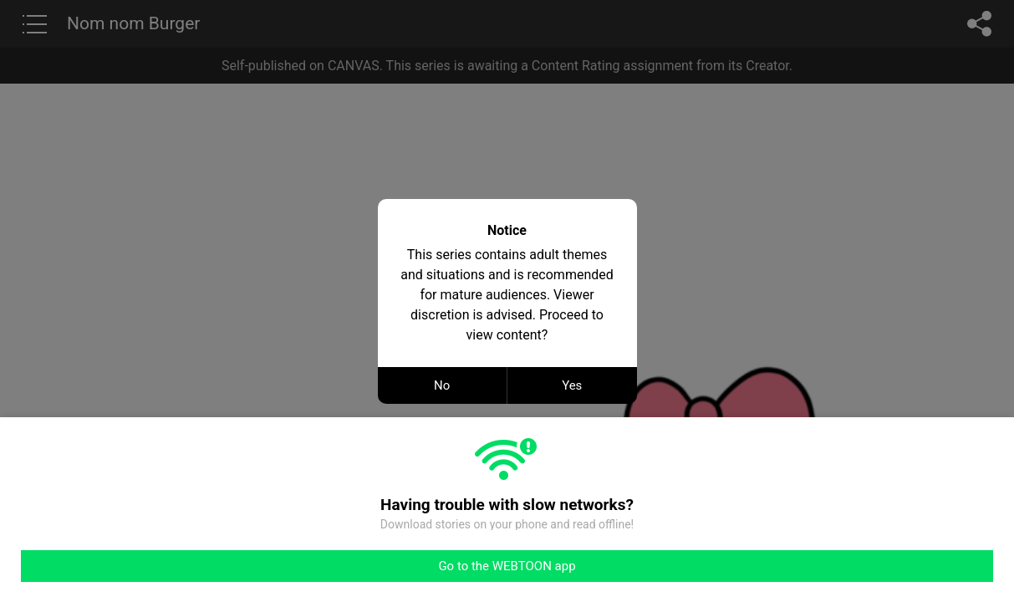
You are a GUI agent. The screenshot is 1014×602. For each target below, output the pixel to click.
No (442, 385)
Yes (572, 385)
